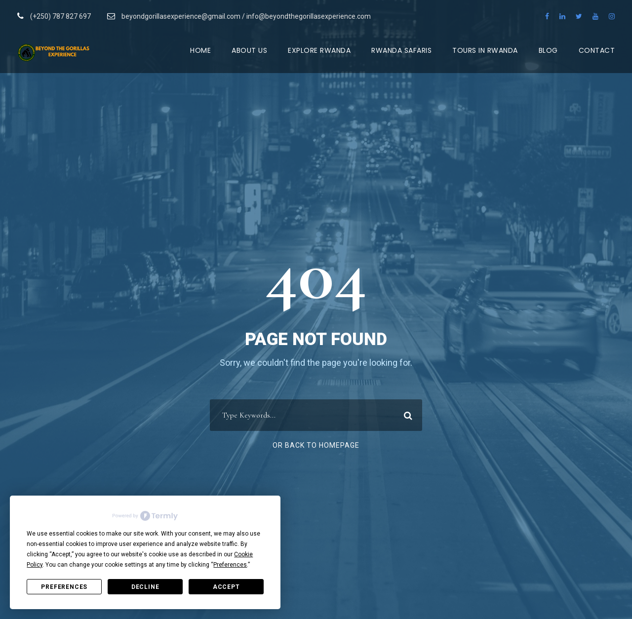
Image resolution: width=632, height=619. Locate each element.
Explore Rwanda (319, 50)
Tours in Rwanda (485, 50)
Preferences (64, 586)
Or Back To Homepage (316, 445)
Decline (145, 586)
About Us (249, 50)
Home (200, 50)
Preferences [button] (230, 564)
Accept (226, 586)
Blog (548, 50)
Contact (597, 50)
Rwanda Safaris (401, 50)
